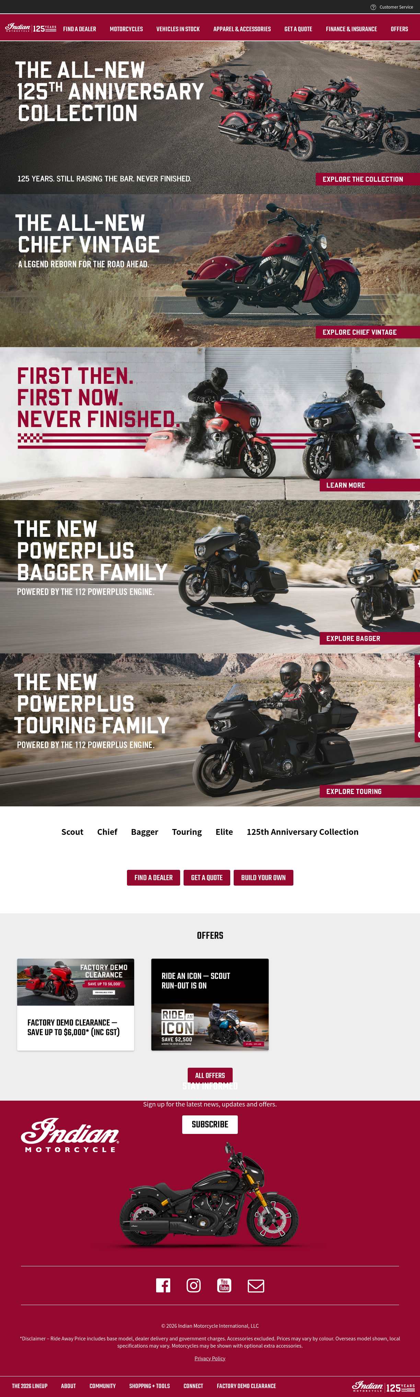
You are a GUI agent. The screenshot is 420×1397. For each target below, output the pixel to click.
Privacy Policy (210, 1358)
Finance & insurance (351, 29)
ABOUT (68, 1387)
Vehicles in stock (178, 29)
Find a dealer (79, 29)
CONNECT (193, 1387)
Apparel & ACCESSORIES (242, 29)
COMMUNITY (103, 1387)
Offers (399, 29)
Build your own (263, 878)
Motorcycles (126, 29)
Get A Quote (298, 29)
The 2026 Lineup (29, 1387)
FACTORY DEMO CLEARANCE (246, 1387)
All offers (210, 1076)
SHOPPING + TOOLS (149, 1387)
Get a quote (207, 878)
